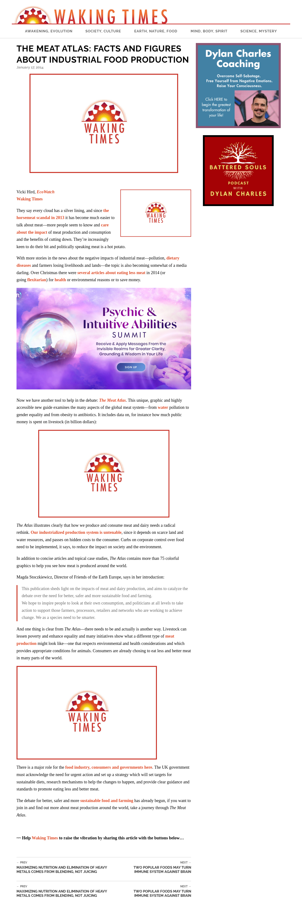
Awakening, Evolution (48, 31)
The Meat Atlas (112, 400)
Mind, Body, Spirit (209, 31)
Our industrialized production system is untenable (76, 532)
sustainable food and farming (106, 800)
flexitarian (36, 279)
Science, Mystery (258, 31)
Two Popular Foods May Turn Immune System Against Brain (156, 867)
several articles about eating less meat (111, 272)
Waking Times (45, 838)
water (163, 407)
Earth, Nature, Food (155, 31)
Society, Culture (103, 31)
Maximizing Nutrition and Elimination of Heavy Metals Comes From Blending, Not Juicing (69, 867)
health (60, 279)
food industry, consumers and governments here (108, 767)
